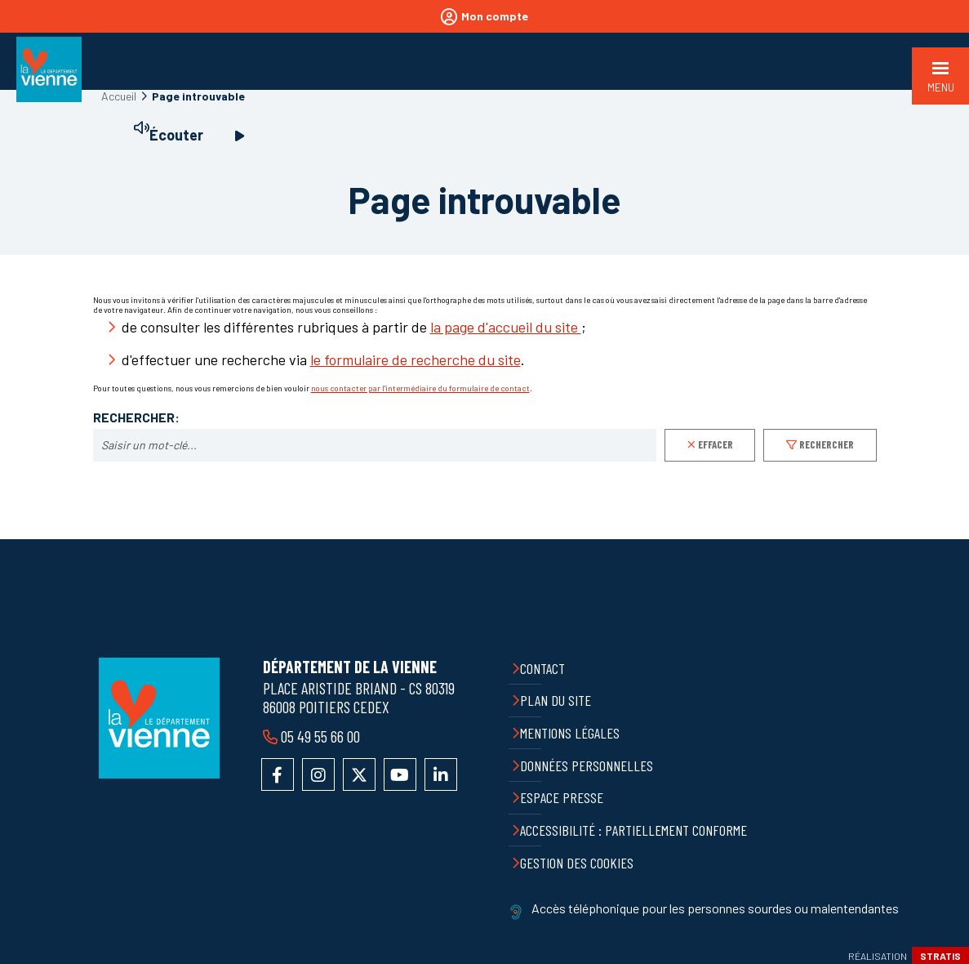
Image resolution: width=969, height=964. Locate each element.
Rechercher (826, 444)
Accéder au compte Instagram (318, 774)
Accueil (118, 96)
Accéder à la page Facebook (277, 774)
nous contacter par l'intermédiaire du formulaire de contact (420, 388)
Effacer (715, 444)
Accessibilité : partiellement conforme (633, 830)
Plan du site (555, 700)
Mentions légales (570, 733)
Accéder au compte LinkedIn (440, 774)
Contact (542, 668)
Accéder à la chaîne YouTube (400, 774)
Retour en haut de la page (944, 539)
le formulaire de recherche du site (415, 359)
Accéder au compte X (359, 774)
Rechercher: (136, 417)
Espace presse (561, 797)
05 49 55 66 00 (320, 736)
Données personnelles (586, 765)
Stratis (940, 956)
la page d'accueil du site (505, 327)
